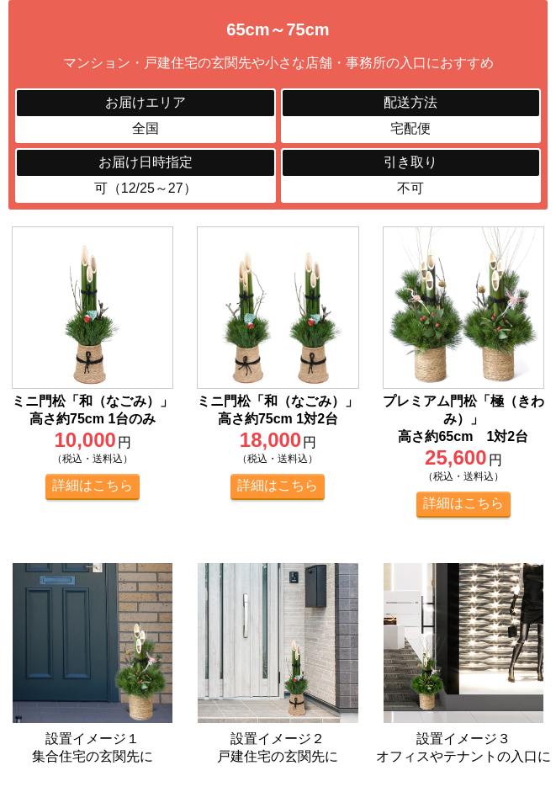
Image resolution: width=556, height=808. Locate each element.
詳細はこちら (92, 485)
